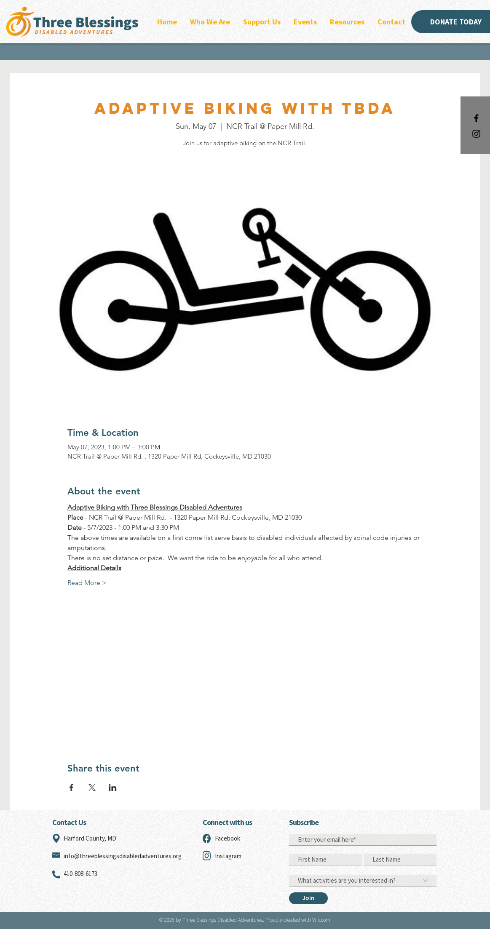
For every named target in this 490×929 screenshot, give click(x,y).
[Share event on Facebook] (71, 787)
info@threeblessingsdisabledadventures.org (123, 856)
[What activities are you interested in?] (362, 880)
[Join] (308, 898)
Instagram (228, 856)
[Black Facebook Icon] (476, 118)
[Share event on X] (92, 787)
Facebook (227, 838)
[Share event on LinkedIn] (113, 787)
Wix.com (321, 920)
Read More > (87, 583)
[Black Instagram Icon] (476, 133)
